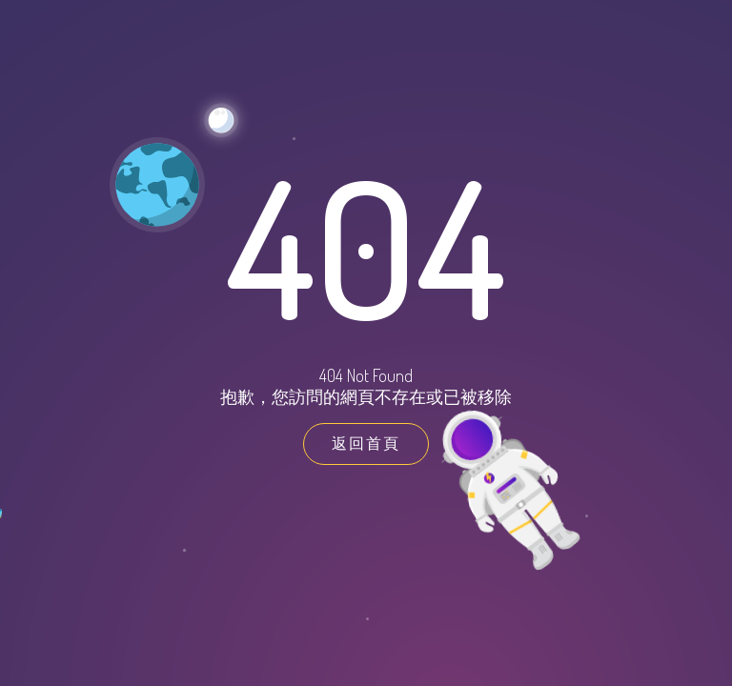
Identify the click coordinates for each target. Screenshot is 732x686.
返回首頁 (366, 443)
